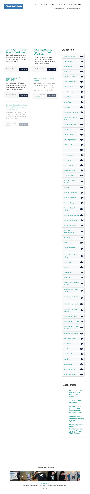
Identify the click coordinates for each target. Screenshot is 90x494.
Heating (52, 4)
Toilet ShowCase (69, 354)
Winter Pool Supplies (70, 374)
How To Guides (68, 165)
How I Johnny (68, 160)
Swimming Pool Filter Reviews (70, 310)
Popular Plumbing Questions (69, 249)
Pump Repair (68, 262)
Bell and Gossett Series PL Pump (44, 81)
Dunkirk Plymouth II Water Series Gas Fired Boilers (16, 51)
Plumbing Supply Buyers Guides (71, 209)
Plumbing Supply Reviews (74, 8)
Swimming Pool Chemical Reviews (72, 298)
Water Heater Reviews (70, 369)
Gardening (67, 107)
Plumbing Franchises (70, 193)
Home (36, 4)
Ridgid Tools (67, 277)
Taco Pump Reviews (70, 339)
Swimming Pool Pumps (71, 333)
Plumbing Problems (70, 198)
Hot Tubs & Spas (69, 145)
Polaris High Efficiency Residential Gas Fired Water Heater (43, 52)
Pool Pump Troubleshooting (69, 231)
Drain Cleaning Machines (71, 92)
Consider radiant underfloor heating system (76, 419)
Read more (23, 69)
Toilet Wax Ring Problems (75, 401)
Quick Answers (68, 272)
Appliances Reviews (70, 56)
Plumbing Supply (69, 203)
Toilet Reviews (62, 4)
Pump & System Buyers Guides (71, 256)
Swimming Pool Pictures (71, 321)
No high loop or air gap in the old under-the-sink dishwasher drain (76, 409)
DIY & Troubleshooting (75, 4)
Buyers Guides (68, 71)
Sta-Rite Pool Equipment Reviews (71, 283)
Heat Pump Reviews (58, 8)
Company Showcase (70, 76)
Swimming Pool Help (70, 316)
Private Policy (45, 483)
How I (65, 150)
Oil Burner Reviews (69, 175)
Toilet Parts (67, 344)
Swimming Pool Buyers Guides (71, 291)
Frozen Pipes (68, 102)
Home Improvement (70, 140)
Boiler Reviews (68, 66)
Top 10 (66, 359)
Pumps (66, 267)
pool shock (67, 237)
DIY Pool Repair (68, 87)
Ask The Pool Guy (69, 61)
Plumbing (44, 4)
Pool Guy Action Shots (70, 220)
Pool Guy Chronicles (70, 225)
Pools (65, 242)
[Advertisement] (45, 30)
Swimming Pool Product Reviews (71, 327)
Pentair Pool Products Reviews (70, 181)
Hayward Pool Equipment (71, 112)
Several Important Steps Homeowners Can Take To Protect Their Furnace (76, 429)
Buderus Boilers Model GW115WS (15, 80)
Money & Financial (69, 170)
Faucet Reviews (68, 97)
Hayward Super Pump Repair (70, 118)
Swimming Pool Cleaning (71, 304)
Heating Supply (68, 135)
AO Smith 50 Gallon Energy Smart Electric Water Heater (76, 393)
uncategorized (68, 364)
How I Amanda (68, 155)
